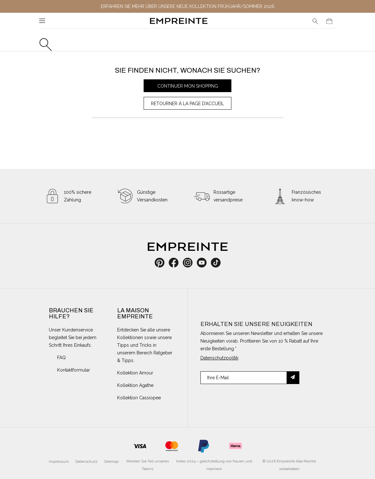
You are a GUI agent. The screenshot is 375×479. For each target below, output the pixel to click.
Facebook (177, 262)
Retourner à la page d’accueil (187, 103)
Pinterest (161, 262)
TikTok (215, 262)
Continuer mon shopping (187, 86)
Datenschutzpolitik (219, 357)
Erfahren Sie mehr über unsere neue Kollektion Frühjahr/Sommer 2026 (187, 6)
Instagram (191, 262)
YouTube (204, 262)
